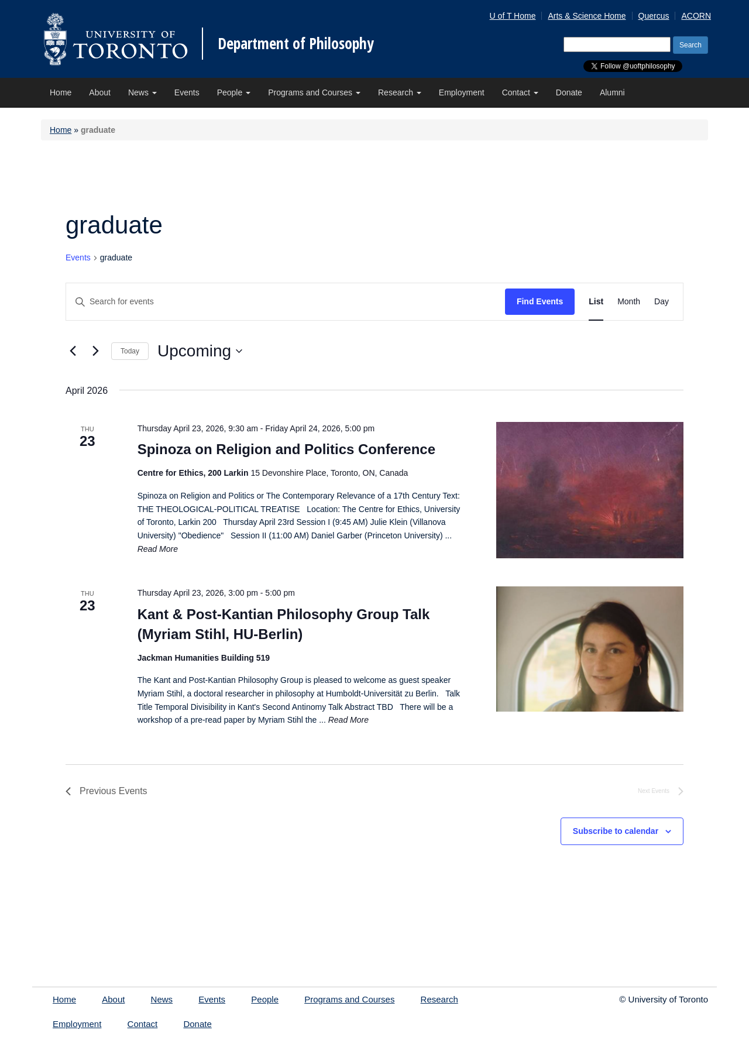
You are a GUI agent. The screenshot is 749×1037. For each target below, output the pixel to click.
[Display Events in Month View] (628, 301)
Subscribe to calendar (615, 831)
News (142, 92)
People (233, 92)
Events (187, 92)
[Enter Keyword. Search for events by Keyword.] (285, 301)
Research (399, 92)
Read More (158, 549)
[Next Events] (95, 351)
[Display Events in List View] (596, 301)
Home (60, 92)
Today (130, 351)
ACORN (696, 15)
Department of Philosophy (296, 43)
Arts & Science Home (587, 15)
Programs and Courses (314, 92)
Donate (569, 92)
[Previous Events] (73, 351)
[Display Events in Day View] (661, 301)
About (100, 92)
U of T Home (513, 15)
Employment (462, 92)
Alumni (612, 92)
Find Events (540, 301)
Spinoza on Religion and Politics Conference (286, 449)
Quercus (653, 15)
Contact (520, 92)
